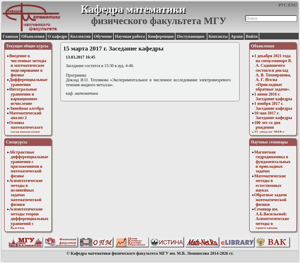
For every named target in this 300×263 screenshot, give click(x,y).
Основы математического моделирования (26, 127)
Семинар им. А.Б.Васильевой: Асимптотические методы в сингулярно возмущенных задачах (271, 223)
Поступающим (191, 36)
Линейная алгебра (26, 108)
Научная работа (130, 36)
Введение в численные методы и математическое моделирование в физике (27, 65)
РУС (282, 5)
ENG (292, 5)
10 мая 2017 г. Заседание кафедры (273, 115)
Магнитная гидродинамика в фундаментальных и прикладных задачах (272, 161)
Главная (10, 36)
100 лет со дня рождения (267, 124)
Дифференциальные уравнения (28, 81)
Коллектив (80, 36)
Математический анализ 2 (25, 115)
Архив (237, 36)
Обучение (103, 36)
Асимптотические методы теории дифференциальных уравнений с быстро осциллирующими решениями (28, 223)
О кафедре (57, 36)
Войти (251, 36)
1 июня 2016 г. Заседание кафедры (273, 96)
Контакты (218, 36)
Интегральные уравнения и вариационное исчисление (23, 96)
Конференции (161, 36)
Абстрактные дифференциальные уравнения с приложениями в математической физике (28, 164)
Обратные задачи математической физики (270, 200)
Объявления (33, 36)
